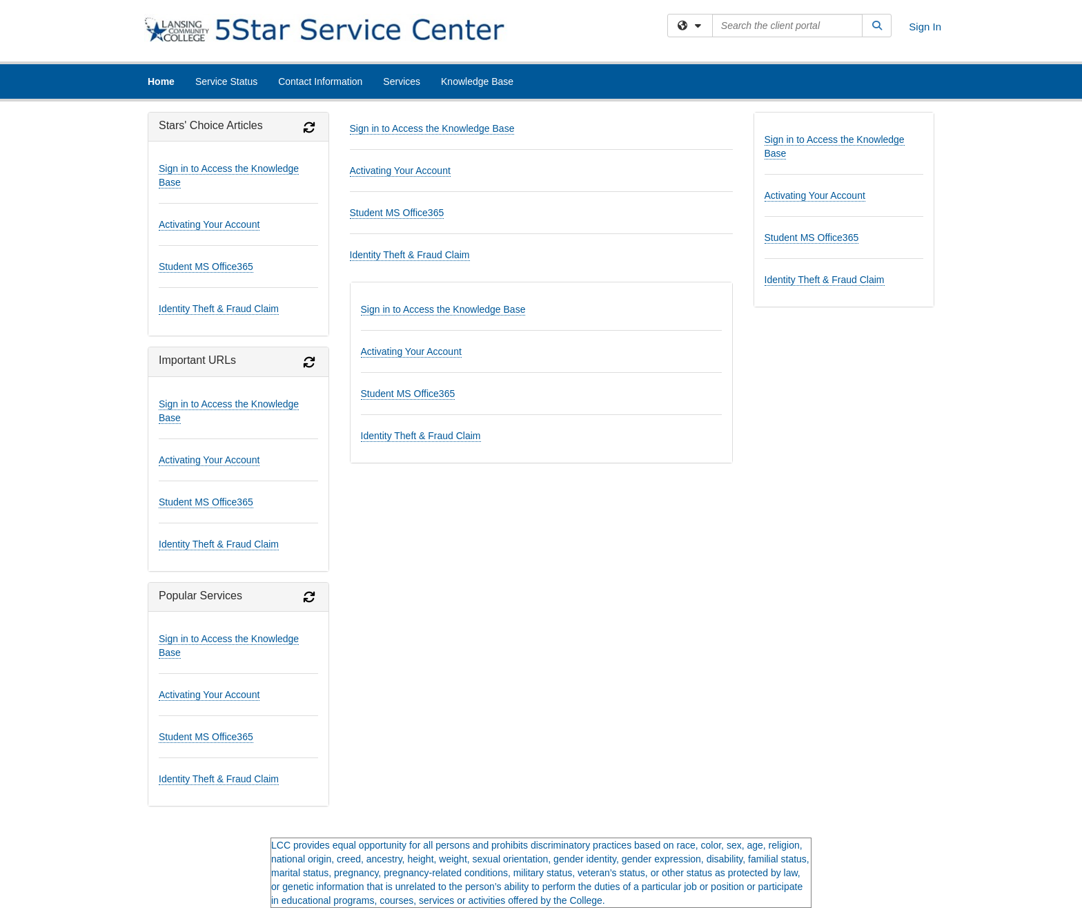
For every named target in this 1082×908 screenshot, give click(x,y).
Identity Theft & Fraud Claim (219, 308)
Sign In (925, 26)
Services (401, 81)
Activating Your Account (209, 224)
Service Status (226, 81)
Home (161, 81)
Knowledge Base (477, 81)
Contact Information (320, 81)
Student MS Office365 (206, 266)
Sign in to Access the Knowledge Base (432, 128)
